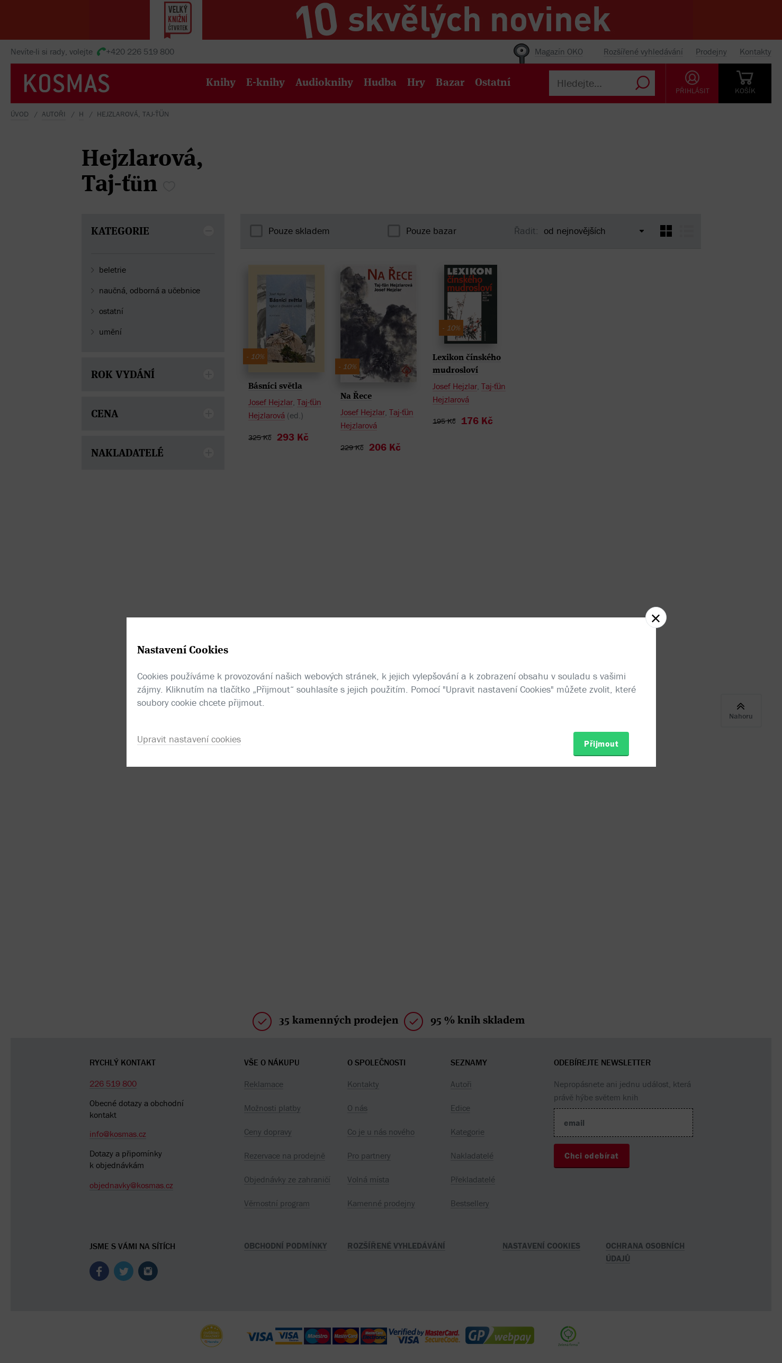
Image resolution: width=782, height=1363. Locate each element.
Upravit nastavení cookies (189, 739)
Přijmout (601, 743)
